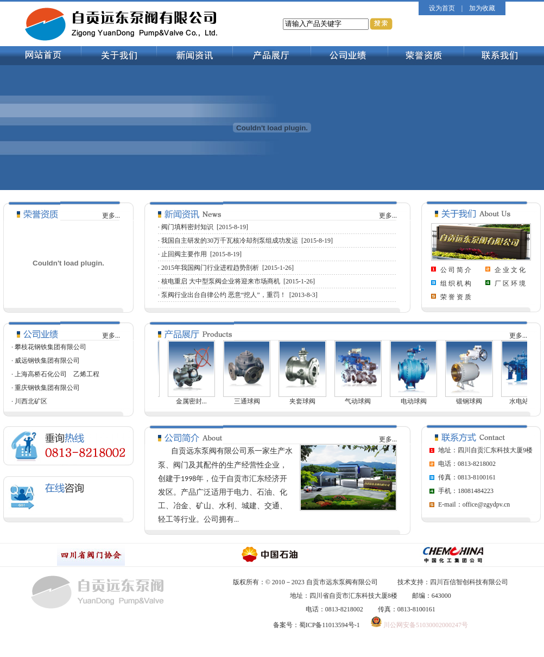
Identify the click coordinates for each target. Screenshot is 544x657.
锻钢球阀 (473, 401)
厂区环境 (511, 283)
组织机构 (456, 283)
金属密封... (195, 401)
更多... (111, 215)
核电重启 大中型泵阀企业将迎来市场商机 (221, 281)
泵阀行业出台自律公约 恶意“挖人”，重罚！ (224, 295)
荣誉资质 (456, 297)
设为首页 (442, 8)
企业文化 (511, 270)
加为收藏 (482, 8)
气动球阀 (362, 401)
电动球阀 (418, 401)
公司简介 (456, 270)
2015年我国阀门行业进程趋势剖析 (210, 267)
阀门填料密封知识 (187, 227)
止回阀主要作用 (184, 254)
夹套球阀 (307, 401)
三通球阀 (251, 401)
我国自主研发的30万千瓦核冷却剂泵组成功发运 (230, 240)
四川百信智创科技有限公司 (469, 582)
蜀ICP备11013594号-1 (329, 625)
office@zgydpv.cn (486, 504)
